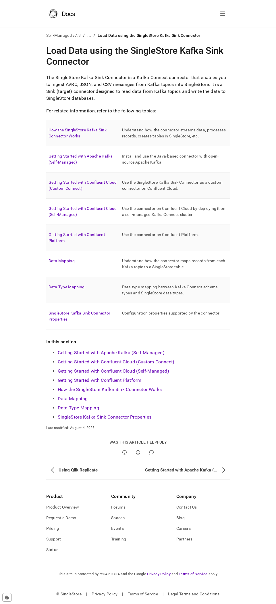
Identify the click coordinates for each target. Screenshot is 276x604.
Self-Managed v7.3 (63, 35)
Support (53, 539)
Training (118, 539)
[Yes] (124, 452)
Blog (180, 517)
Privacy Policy (159, 574)
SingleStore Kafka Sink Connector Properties (105, 417)
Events (117, 528)
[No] (138, 452)
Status (52, 549)
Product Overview (62, 507)
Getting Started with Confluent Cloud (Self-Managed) (113, 371)
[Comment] (151, 452)
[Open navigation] (222, 13)
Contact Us (186, 507)
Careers (183, 528)
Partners (184, 539)
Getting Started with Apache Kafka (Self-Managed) (111, 352)
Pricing (52, 528)
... (89, 35)
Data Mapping (62, 260)
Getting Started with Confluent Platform (99, 380)
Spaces (118, 517)
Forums (118, 507)
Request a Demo (61, 517)
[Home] (62, 13)
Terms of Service (193, 574)
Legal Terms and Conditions (193, 594)
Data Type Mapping (67, 287)
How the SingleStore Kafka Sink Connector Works (110, 389)
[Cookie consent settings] (7, 597)
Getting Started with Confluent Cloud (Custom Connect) (116, 362)
